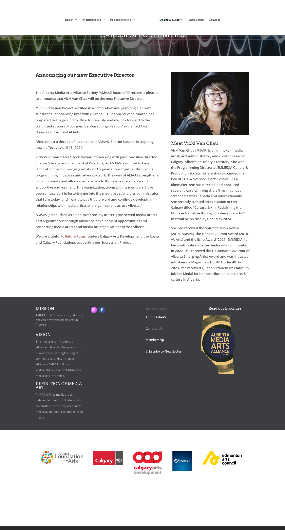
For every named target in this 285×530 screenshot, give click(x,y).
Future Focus (75, 236)
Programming (122, 16)
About (71, 16)
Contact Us (154, 328)
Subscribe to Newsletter (163, 351)
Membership (93, 16)
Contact (212, 16)
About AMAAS (156, 317)
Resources (194, 16)
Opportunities (168, 16)
